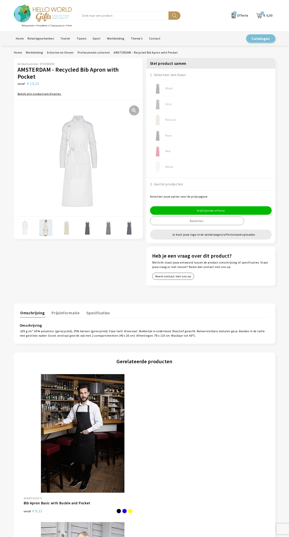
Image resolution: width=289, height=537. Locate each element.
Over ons (90, 440)
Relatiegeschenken (40, 38)
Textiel (65, 38)
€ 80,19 (158, 400)
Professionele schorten (93, 52)
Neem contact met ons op (173, 213)
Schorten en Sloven (60, 52)
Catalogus (261, 38)
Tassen (81, 38)
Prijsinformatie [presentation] (64, 265)
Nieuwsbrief (92, 445)
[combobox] (123, 15)
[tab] (32, 266)
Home (20, 38)
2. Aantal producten (166, 121)
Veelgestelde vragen (98, 451)
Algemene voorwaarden (230, 440)
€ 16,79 (221, 400)
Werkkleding (115, 38)
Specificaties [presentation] (95, 265)
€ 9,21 (33, 400)
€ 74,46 (96, 400)
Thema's (137, 38)
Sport (97, 38)
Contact (154, 38)
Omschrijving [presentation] (32, 265)
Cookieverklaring (226, 445)
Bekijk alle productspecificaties (41, 94)
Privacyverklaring (226, 451)
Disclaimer (221, 457)
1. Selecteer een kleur (168, 74)
